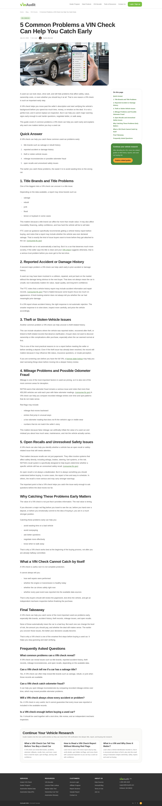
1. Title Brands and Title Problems (124, 99)
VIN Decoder (98, 4)
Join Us (97, 792)
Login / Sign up (135, 4)
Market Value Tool (50, 788)
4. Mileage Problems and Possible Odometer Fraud (124, 113)
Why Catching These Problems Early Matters (125, 125)
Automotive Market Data (28, 788)
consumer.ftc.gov (34, 241)
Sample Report (74, 792)
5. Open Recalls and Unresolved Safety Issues (124, 119)
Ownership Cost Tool (51, 792)
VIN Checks (34, 12)
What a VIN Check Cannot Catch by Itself (125, 130)
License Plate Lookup (52, 785)
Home (22, 12)
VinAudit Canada (35, 803)
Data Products (86, 4)
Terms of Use (99, 788)
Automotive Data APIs (27, 792)
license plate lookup (74, 359)
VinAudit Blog (99, 785)
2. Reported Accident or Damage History (124, 104)
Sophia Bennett (48, 38)
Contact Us (122, 4)
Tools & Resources (110, 4)
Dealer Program (75, 4)
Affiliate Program (75, 785)
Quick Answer (118, 96)
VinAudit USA (24, 803)
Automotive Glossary (51, 795)
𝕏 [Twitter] (137, 803)
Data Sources (99, 782)
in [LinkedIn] (132, 803)
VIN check (66, 250)
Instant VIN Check (26, 782)
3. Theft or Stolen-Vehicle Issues (124, 108)
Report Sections (75, 788)
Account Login (74, 782)
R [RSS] (140, 803)
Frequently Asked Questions (123, 138)
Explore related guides (123, 160)
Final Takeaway (118, 135)
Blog (27, 12)
